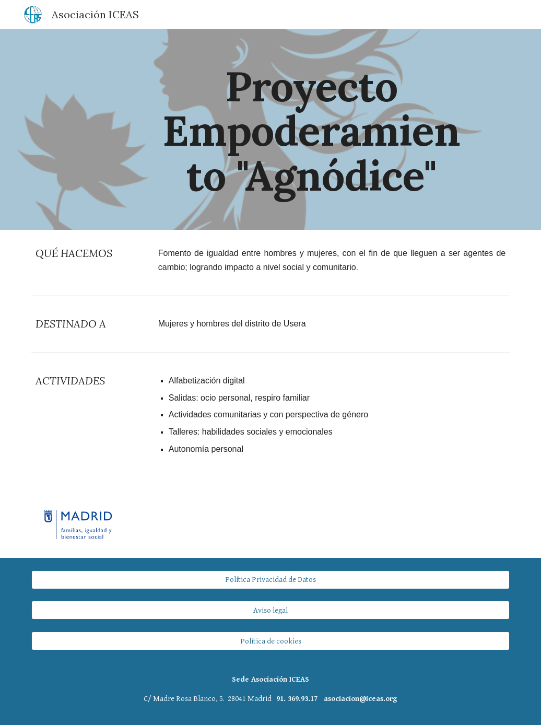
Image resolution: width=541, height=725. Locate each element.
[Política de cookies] (271, 641)
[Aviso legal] (271, 610)
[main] (311, 130)
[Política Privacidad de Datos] (271, 579)
